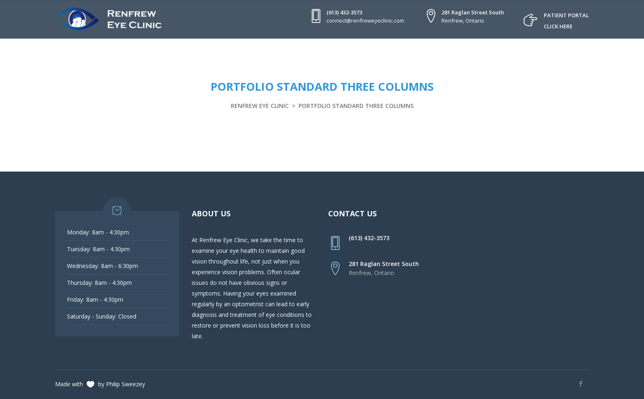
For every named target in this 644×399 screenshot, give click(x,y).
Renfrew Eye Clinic (260, 106)
